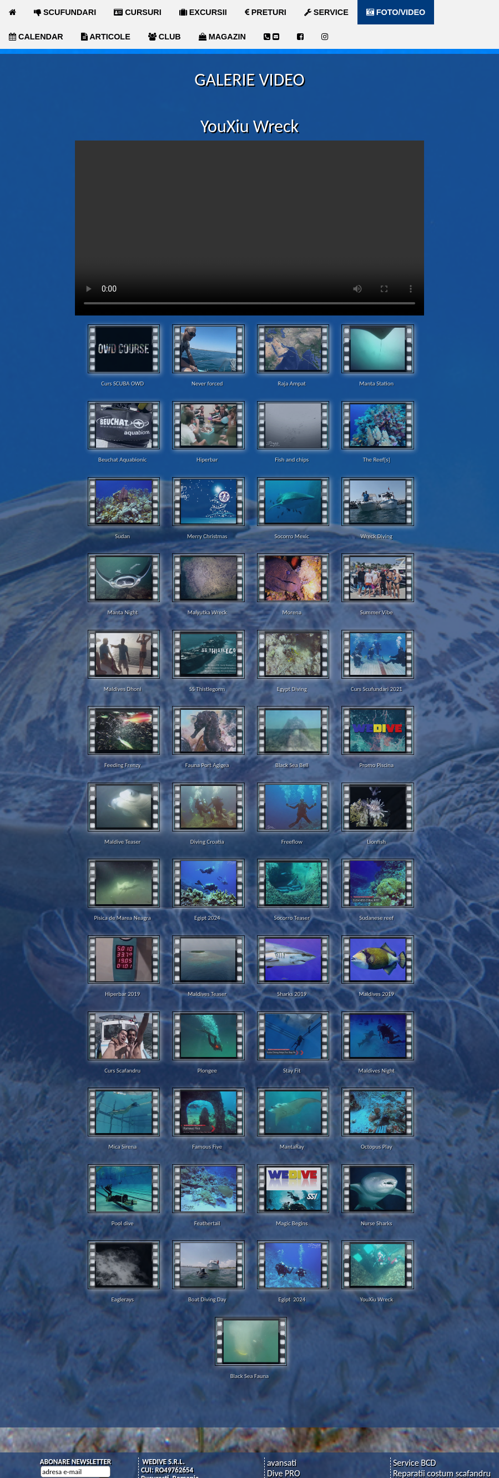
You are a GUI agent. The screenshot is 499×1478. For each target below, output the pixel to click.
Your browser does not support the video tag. (249, 228)
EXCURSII (203, 12)
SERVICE (326, 12)
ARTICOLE (105, 36)
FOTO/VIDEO (396, 12)
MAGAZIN (222, 36)
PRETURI (265, 12)
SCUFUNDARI (65, 12)
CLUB (164, 36)
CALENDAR (36, 36)
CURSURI (138, 12)
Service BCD (414, 1462)
